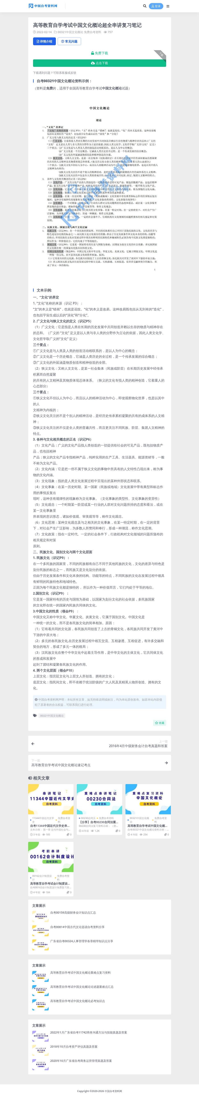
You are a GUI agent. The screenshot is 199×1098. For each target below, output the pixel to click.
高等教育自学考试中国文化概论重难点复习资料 (148, 827)
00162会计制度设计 (42, 877)
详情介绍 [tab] (44, 41)
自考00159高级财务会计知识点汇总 (73, 912)
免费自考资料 (92, 32)
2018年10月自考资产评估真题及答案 (74, 1046)
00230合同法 (88, 818)
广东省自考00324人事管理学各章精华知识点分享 (81, 941)
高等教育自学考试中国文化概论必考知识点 (77, 1001)
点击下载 (99, 63)
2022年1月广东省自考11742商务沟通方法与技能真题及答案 (88, 1032)
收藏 (159, 722)
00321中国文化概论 (70, 32)
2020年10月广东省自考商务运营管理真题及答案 (81, 1061)
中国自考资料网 (113, 1091)
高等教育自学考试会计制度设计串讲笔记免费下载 (50, 885)
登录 (156, 6)
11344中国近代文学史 (43, 820)
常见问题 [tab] (69, 41)
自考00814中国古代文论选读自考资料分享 (77, 927)
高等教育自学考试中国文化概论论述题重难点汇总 (82, 987)
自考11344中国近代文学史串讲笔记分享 (50, 827)
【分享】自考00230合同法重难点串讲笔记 (99, 823)
